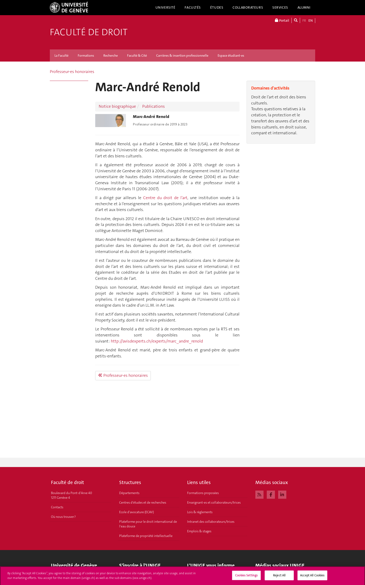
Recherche (110, 55)
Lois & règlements (200, 512)
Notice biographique (117, 106)
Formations (86, 55)
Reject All (279, 577)
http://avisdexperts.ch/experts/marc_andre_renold (157, 341)
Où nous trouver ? (63, 517)
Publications (153, 106)
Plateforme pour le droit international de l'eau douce (148, 523)
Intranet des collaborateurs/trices (210, 521)
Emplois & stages (199, 531)
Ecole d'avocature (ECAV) (136, 512)
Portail (282, 20)
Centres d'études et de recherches (142, 502)
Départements (129, 493)
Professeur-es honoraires (72, 71)
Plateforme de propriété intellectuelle (145, 536)
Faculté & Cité (137, 55)
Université (165, 7)
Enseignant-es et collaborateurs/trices (214, 502)
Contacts (57, 507)
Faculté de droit (89, 32)
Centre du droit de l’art (165, 198)
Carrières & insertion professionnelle (182, 55)
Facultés (193, 7)
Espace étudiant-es (231, 55)
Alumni (304, 7)
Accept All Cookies (312, 577)
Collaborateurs (248, 7)
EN (310, 20)
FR (304, 20)
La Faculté (61, 55)
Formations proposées (203, 493)
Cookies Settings (246, 577)
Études (216, 7)
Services (280, 7)
